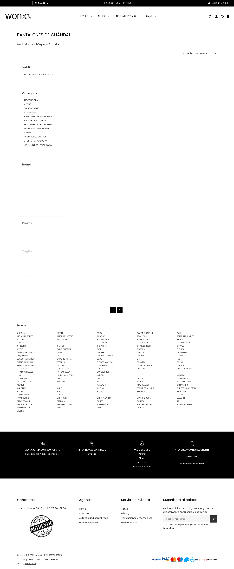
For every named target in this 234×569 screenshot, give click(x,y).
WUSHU (20, 411)
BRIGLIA (180, 339)
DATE (99, 349)
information (168, 528)
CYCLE (20, 349)
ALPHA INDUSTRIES (25, 336)
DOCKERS (101, 352)
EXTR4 (139, 359)
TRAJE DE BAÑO (31, 108)
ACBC (99, 333)
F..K (178, 359)
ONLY (59, 388)
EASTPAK (140, 355)
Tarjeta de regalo (125, 16)
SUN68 (100, 401)
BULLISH (20, 342)
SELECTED (181, 398)
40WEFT (60, 333)
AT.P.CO (20, 339)
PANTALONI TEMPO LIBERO (37, 128)
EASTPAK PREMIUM (105, 355)
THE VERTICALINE (64, 404)
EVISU (99, 359)
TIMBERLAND (102, 404)
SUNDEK (140, 401)
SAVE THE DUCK (144, 398)
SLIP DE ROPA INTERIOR (35, 120)
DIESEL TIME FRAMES (26, 352)
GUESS (100, 368)
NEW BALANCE (143, 385)
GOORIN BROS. (23, 368)
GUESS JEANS (63, 368)
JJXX (19, 375)
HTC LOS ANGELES (25, 372)
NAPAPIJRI (101, 385)
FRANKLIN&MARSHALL (26, 365)
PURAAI (60, 394)
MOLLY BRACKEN (184, 381)
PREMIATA (141, 391)
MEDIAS (27, 104)
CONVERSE (102, 346)
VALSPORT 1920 (24, 407)
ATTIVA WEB (30, 563)
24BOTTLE (21, 333)
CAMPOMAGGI (183, 342)
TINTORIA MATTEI (144, 404)
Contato (84, 513)
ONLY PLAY (21, 388)
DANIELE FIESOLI (64, 349)
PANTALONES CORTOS (35, 136)
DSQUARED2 (22, 355)
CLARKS (60, 346)
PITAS (99, 391)
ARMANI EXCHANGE (185, 336)
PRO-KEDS (181, 391)
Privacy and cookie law (46, 559)
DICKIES (180, 349)
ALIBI (179, 333)
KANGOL (100, 375)
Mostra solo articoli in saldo (37, 74)
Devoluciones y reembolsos (136, 518)
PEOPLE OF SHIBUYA (145, 388)
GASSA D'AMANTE (144, 365)
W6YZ (99, 407)
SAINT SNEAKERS (104, 398)
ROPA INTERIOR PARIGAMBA (38, 116)
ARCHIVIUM (142, 336)
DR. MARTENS (182, 352)
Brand (148, 16)
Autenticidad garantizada (93, 518)
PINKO (59, 391)
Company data (25, 559)
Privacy (125, 513)
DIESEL (60, 352)
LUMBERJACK (182, 378)
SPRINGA (61, 401)
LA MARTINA (22, 378)
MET (99, 381)
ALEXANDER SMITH (145, 333)
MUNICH (21, 385)
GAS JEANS (102, 365)
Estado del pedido (89, 522)
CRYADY (180, 346)
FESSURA (61, 362)
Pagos (124, 509)
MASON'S (61, 381)
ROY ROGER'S (23, 398)
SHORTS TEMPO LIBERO (35, 140)
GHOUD (180, 365)
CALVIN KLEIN (143, 342)
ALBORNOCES (31, 100)
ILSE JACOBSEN (63, 372)
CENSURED (21, 346)
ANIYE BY (101, 336)
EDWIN (180, 355)
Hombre (84, 16)
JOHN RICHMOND (64, 375)
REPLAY (180, 394)
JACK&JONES (103, 372)
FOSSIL (180, 362)
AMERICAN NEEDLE (65, 336)
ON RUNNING (182, 385)
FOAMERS (141, 362)
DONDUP (140, 352)
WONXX (140, 407)
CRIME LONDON (144, 346)
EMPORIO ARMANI (64, 359)
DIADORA (141, 349)
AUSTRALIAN (62, 339)
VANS (59, 407)
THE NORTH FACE (24, 404)
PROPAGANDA (23, 394)
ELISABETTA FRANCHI (26, 359)
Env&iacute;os (129, 522)
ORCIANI (100, 388)
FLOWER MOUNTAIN (105, 362)
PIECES (20, 391)
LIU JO (140, 378)
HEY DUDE (141, 368)
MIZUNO (140, 381)
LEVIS (99, 378)
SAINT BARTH (62, 398)
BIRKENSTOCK (103, 339)
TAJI (179, 401)
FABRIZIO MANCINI (25, 362)
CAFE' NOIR (102, 342)
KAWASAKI (181, 375)
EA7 (58, 355)
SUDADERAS (30, 112)
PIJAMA (27, 132)
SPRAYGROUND (23, 401)
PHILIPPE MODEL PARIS (186, 388)
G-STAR (60, 365)
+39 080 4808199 (220, 3)
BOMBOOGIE (142, 339)
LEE (58, 378)
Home (82, 509)
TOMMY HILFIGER (184, 404)
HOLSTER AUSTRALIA (186, 368)
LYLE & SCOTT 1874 (25, 381)
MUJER (101, 16)
